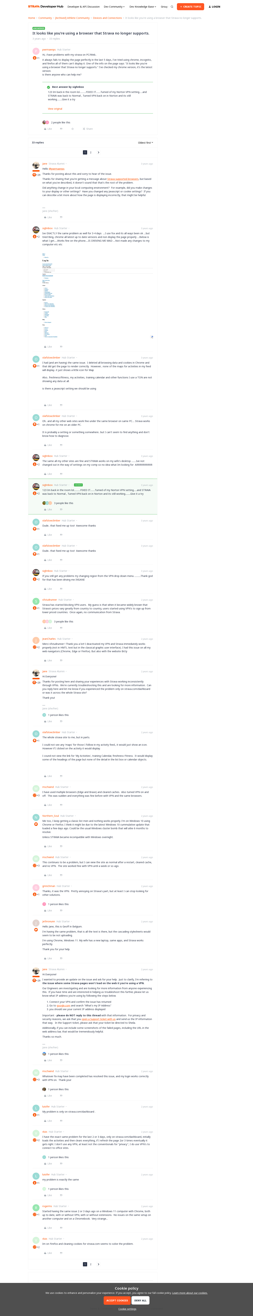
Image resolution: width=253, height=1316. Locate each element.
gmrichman (48, 886)
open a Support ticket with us (99, 1019)
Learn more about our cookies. (190, 1293)
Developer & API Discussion (83, 6)
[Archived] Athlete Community (72, 18)
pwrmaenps (49, 49)
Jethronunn (48, 921)
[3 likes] (57, 503)
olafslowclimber (51, 357)
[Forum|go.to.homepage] (45, 6)
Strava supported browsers (122, 179)
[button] (190, 6)
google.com (63, 1005)
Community (45, 18)
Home (31, 18)
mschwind (48, 787)
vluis (44, 1131)
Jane (44, 163)
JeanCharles (49, 638)
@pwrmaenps (56, 168)
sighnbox (47, 228)
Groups (165, 6)
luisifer (46, 1106)
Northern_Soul (50, 815)
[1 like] (55, 715)
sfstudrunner (49, 599)
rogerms (47, 1206)
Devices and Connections (107, 18)
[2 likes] (56, 122)
